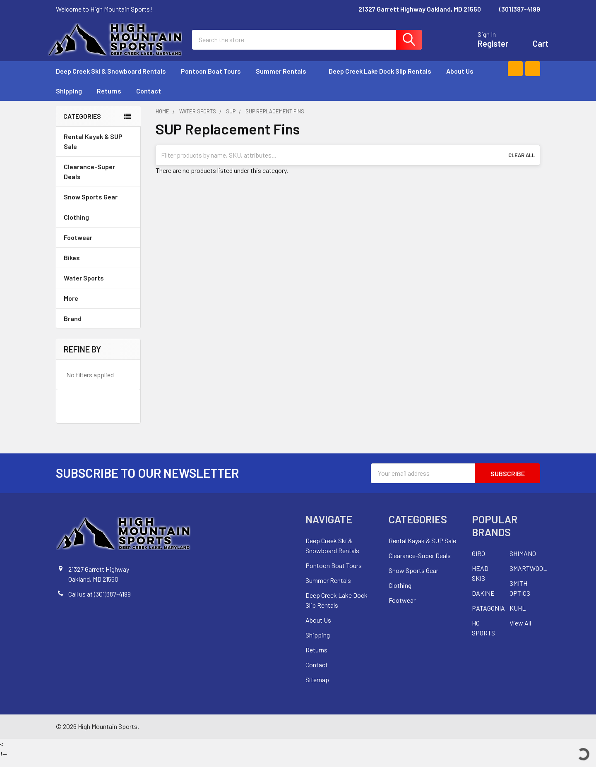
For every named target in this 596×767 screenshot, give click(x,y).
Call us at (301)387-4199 (99, 602)
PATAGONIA (488, 617)
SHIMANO (522, 562)
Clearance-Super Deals (89, 180)
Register (484, 48)
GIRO (478, 562)
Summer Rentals (285, 79)
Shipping (69, 99)
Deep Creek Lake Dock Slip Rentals (380, 79)
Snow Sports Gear (98, 205)
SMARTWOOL (528, 577)
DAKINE (483, 602)
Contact (148, 99)
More (98, 306)
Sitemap (317, 688)
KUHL (517, 617)
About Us (459, 79)
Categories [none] (82, 124)
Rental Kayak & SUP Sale (93, 149)
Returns (109, 99)
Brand (98, 327)
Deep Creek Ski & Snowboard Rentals (111, 79)
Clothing (98, 225)
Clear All (521, 163)
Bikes (98, 266)
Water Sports (98, 286)
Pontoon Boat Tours (211, 79)
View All (520, 631)
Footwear (98, 245)
